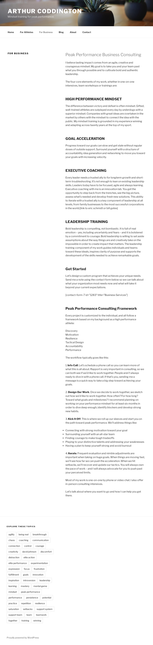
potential (46, 597)
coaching (23, 540)
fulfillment (13, 574)
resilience (40, 603)
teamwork (41, 614)
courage (40, 546)
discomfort (46, 551)
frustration (39, 568)
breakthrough (40, 534)
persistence (32, 597)
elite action (29, 557)
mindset (12, 591)
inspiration (13, 580)
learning (12, 586)
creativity (13, 551)
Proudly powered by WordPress (23, 637)
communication (40, 540)
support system (44, 609)
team (29, 614)
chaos (11, 540)
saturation (13, 609)
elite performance (17, 563)
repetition (26, 603)
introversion (29, 580)
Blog (61, 32)
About (73, 32)
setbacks (27, 609)
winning (37, 620)
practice (12, 603)
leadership (45, 580)
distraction (13, 557)
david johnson (29, 551)
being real (23, 534)
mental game (40, 586)
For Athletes (26, 32)
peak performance (30, 591)
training (25, 620)
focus (27, 568)
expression (14, 568)
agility (11, 534)
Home (11, 32)
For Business (46, 32)
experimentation (39, 563)
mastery (25, 586)
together (12, 620)
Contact (86, 32)
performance (15, 597)
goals (25, 574)
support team (15, 614)
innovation (38, 574)
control (27, 546)
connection (14, 546)
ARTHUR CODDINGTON (45, 11)
